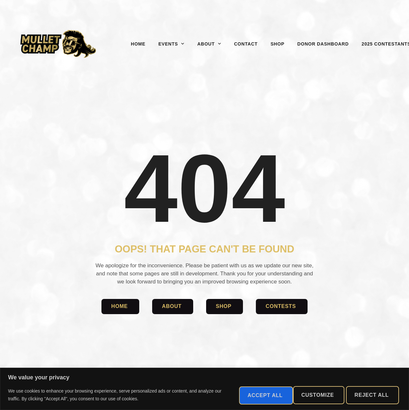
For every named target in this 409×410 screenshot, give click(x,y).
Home (138, 43)
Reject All (310, 394)
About (209, 44)
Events (171, 44)
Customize (250, 394)
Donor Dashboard (323, 43)
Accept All (370, 394)
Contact (245, 43)
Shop (277, 43)
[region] (204, 389)
